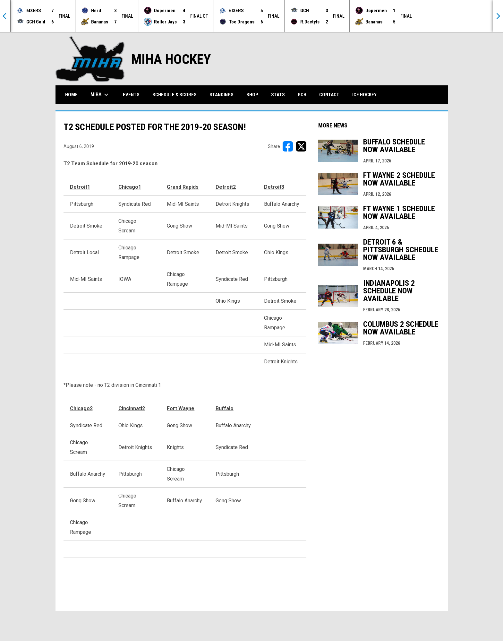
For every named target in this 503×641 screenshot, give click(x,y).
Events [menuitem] (131, 95)
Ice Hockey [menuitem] (364, 95)
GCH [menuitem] (304, 94)
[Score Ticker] (251, 16)
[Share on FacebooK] (288, 146)
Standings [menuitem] (221, 95)
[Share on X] (301, 146)
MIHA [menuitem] (100, 95)
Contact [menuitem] (329, 95)
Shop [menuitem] (252, 95)
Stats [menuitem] (278, 95)
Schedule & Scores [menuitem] (174, 95)
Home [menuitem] (71, 95)
